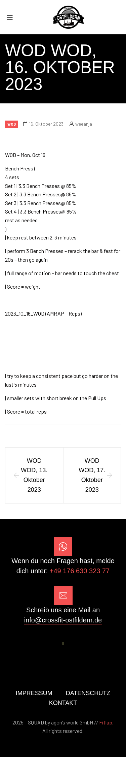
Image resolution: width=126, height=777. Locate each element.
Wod (11, 124)
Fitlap (105, 722)
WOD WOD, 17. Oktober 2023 (92, 475)
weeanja (83, 124)
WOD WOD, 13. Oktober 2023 (34, 475)
